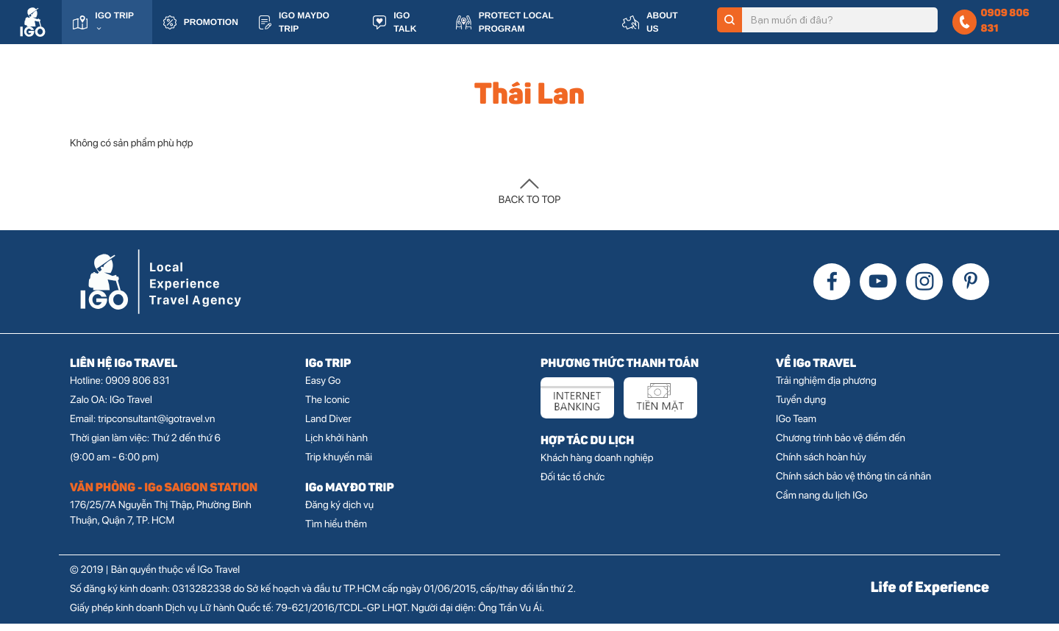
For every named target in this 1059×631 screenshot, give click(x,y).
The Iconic (327, 407)
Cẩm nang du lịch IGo (822, 503)
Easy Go (322, 388)
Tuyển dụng (801, 407)
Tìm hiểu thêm (336, 532)
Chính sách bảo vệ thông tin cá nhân (853, 484)
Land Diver (328, 426)
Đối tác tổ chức (573, 485)
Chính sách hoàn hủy (821, 465)
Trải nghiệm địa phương (826, 388)
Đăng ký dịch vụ (339, 512)
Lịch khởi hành (336, 446)
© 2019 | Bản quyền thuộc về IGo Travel (155, 577)
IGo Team (796, 426)
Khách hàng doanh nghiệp (597, 465)
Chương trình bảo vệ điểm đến (840, 446)
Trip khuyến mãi (338, 465)
